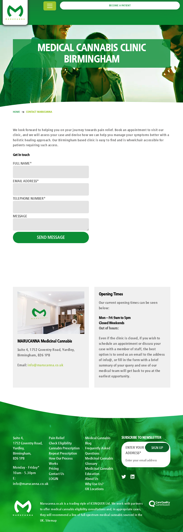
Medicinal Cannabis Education (99, 471)
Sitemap (51, 520)
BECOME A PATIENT (120, 5)
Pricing (54, 468)
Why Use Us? (94, 483)
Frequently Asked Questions (97, 450)
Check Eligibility (60, 442)
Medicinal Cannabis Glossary (99, 460)
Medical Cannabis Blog (97, 440)
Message (20, 215)
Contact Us (56, 473)
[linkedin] (133, 476)
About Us (91, 478)
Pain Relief (56, 437)
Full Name (22, 163)
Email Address (26, 180)
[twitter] (123, 476)
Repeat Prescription (63, 453)
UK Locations (94, 488)
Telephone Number (29, 198)
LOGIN (53, 478)
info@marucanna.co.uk (45, 364)
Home (16, 111)
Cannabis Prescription (64, 447)
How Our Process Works (61, 460)
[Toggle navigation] (49, 5)
